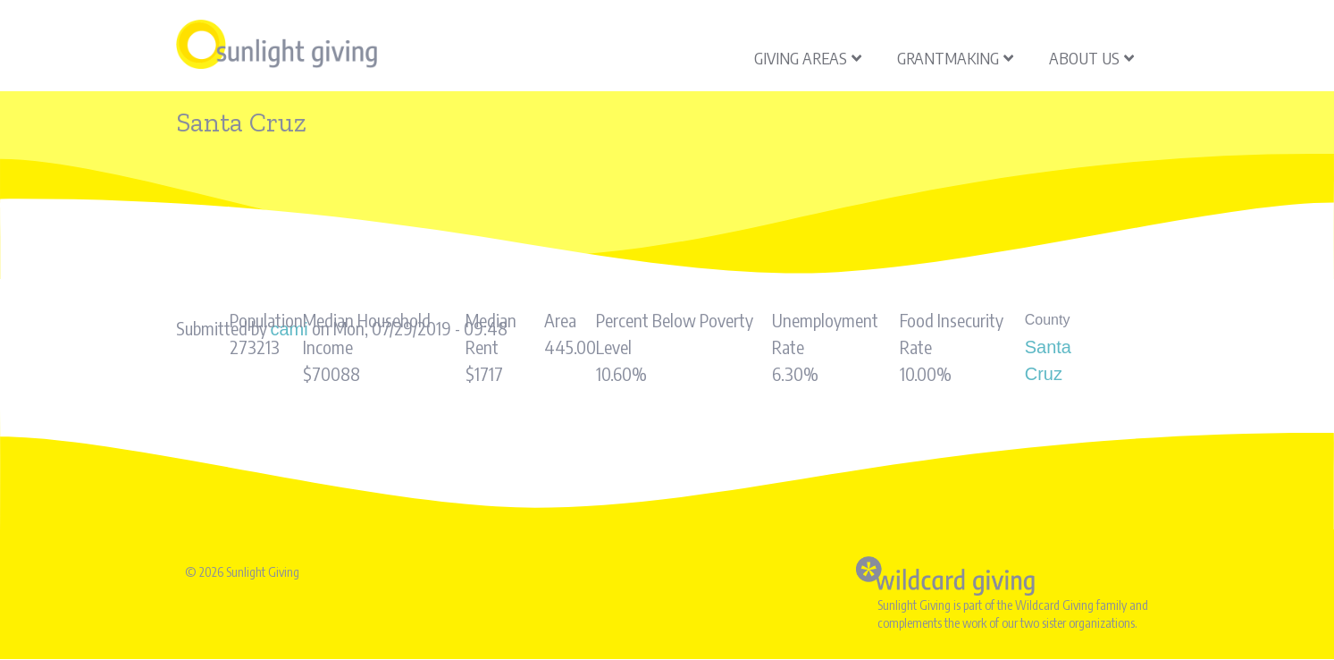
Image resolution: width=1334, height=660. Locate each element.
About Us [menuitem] (1091, 57)
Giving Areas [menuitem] (807, 57)
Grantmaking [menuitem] (955, 57)
